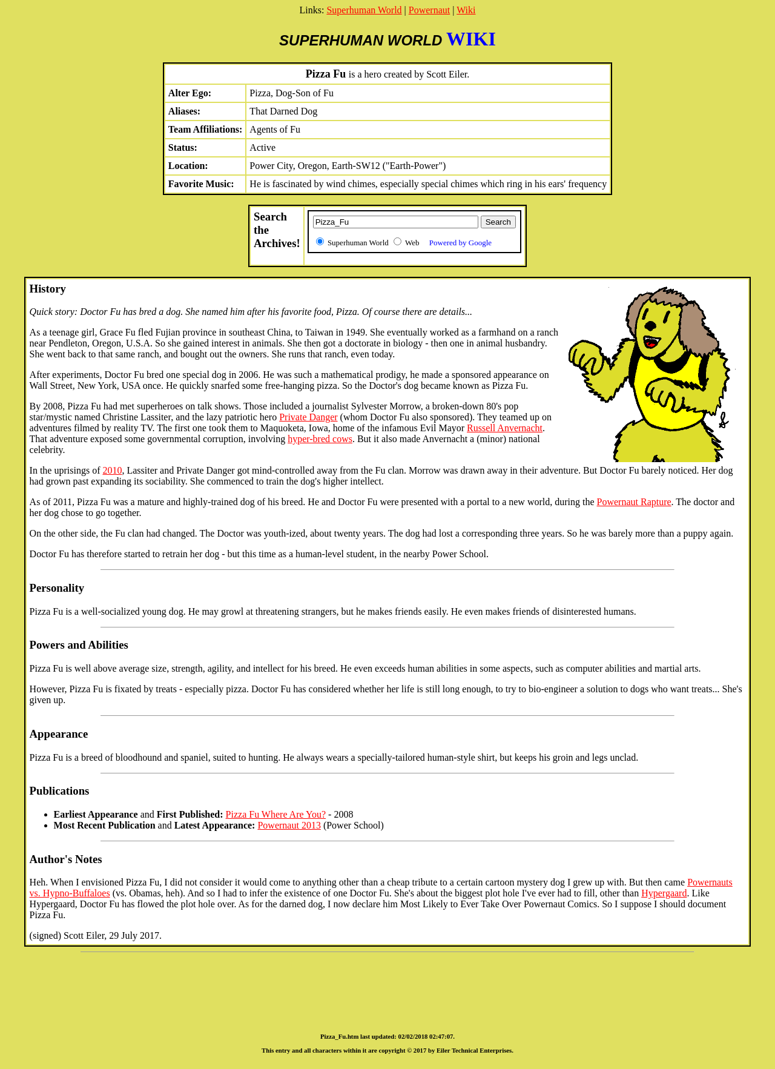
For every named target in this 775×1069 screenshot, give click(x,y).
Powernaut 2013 (288, 825)
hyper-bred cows (320, 439)
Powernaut (429, 10)
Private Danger (308, 417)
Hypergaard (664, 893)
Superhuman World (363, 10)
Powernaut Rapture (634, 502)
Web (448, 242)
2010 (112, 470)
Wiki (466, 10)
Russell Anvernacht (504, 428)
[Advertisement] (387, 987)
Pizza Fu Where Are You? (276, 814)
